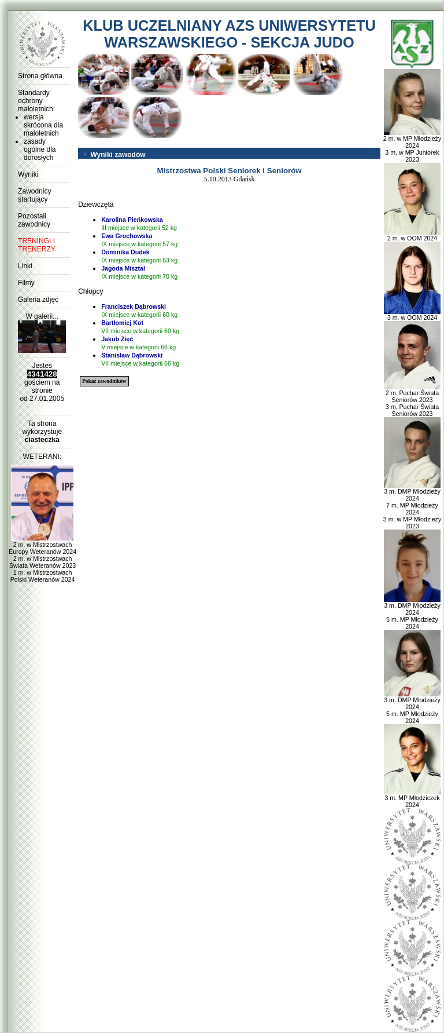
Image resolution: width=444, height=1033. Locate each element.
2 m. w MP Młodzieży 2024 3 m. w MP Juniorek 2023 (412, 146)
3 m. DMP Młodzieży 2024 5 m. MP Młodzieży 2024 (412, 613)
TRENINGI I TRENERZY (37, 245)
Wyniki (28, 174)
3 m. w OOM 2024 (412, 314)
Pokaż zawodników (104, 381)
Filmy (26, 283)
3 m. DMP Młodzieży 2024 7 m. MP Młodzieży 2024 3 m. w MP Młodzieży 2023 (412, 506)
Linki (25, 266)
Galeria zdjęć (38, 299)
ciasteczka (42, 440)
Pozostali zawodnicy (34, 220)
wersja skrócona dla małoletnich (43, 125)
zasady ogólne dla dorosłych (40, 149)
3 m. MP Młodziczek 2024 (412, 798)
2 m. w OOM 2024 (412, 235)
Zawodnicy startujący (34, 195)
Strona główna (40, 76)
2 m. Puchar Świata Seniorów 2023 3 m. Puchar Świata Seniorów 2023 (412, 400)
